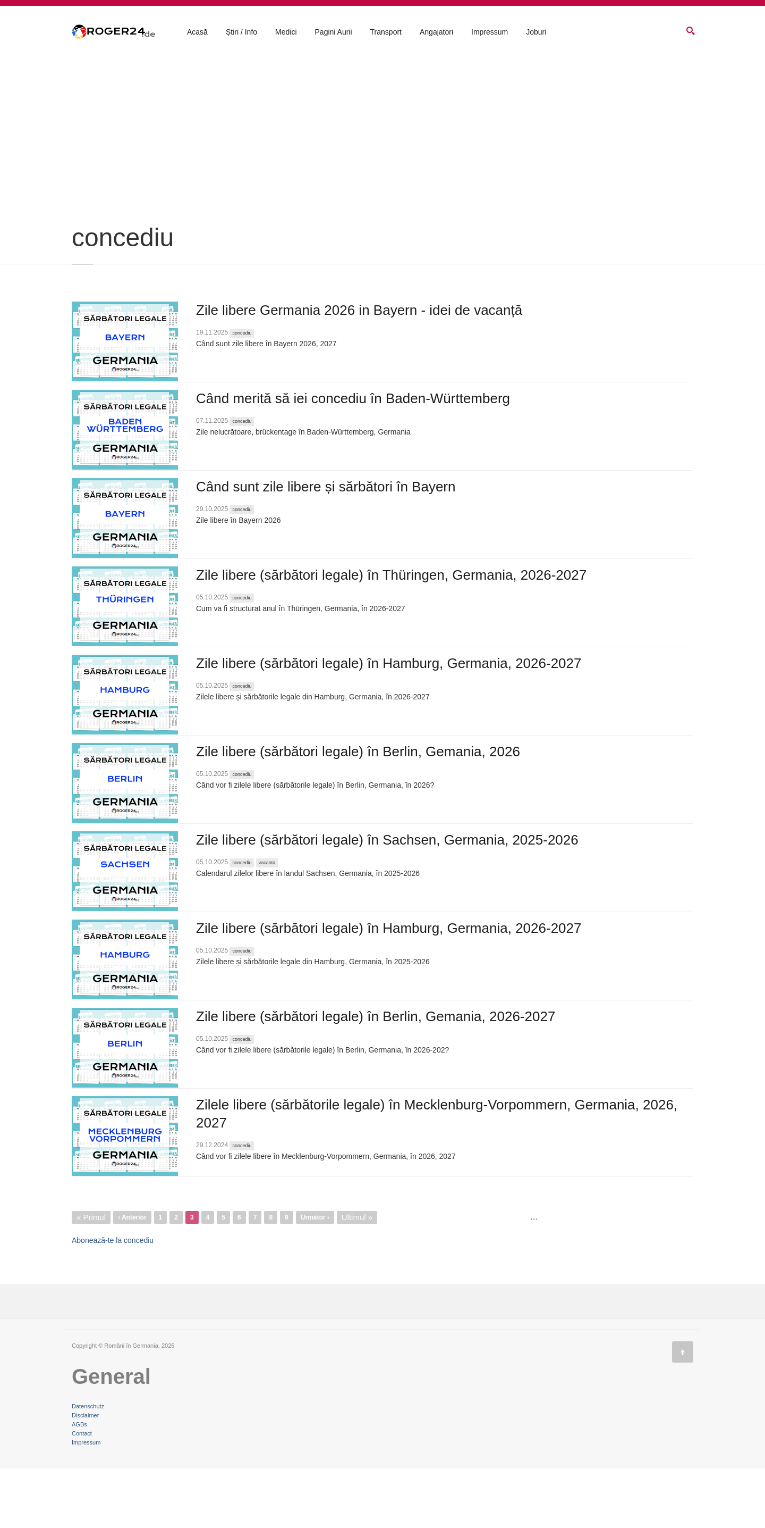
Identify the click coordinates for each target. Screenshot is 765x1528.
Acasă (197, 32)
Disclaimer (85, 1475)
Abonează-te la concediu (113, 1300)
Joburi (536, 32)
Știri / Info (241, 32)
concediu (241, 392)
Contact (82, 1493)
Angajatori (436, 32)
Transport (386, 32)
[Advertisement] (382, 203)
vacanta (267, 922)
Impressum (489, 32)
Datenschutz (88, 1466)
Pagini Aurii (333, 32)
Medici (285, 32)
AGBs (79, 1484)
